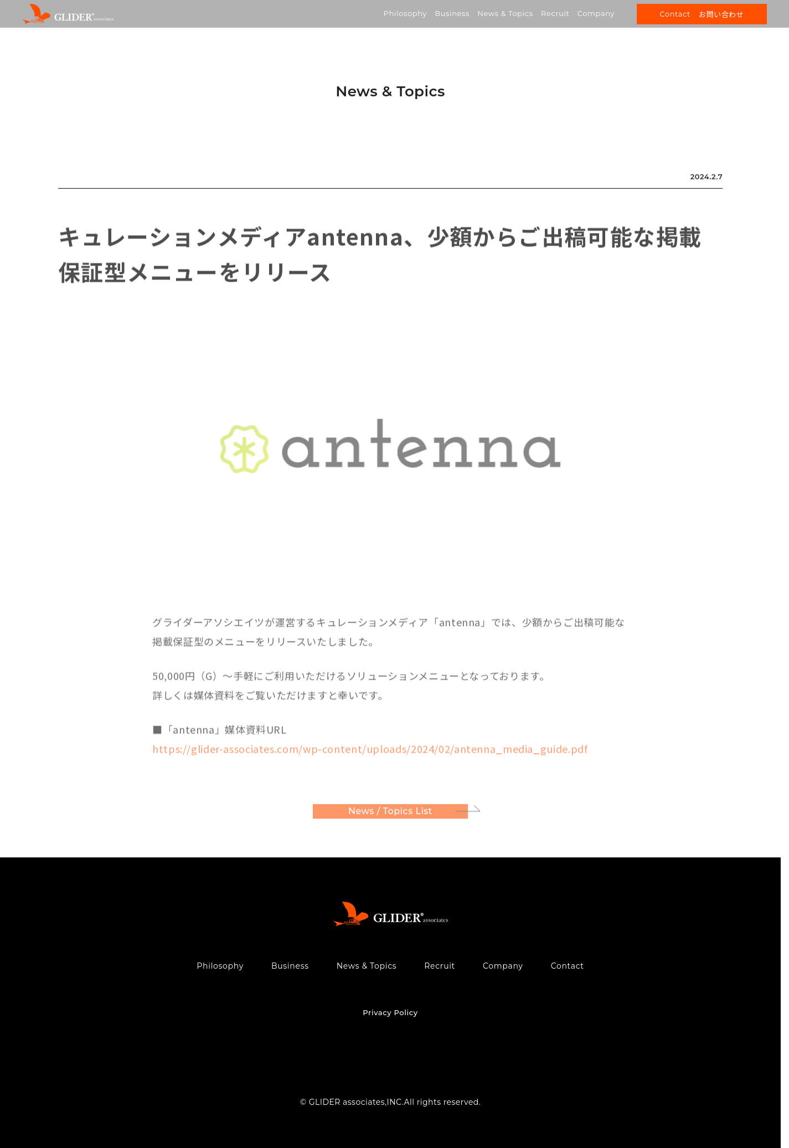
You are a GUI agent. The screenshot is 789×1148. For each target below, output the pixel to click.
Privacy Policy (390, 1012)
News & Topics (505, 13)
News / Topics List (390, 813)
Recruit (555, 13)
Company (596, 13)
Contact (567, 966)
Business (452, 13)
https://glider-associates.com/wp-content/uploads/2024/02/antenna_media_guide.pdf (369, 751)
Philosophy (405, 13)
